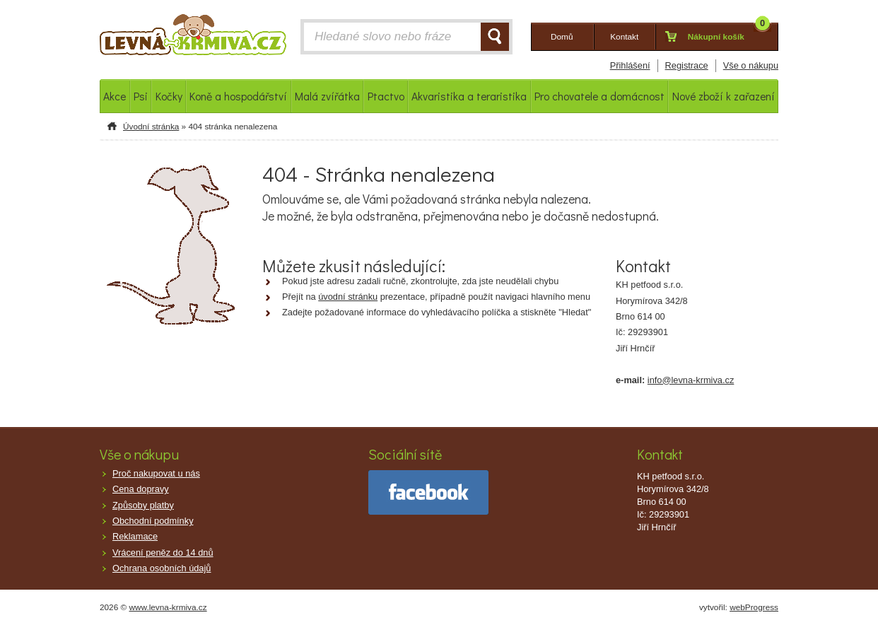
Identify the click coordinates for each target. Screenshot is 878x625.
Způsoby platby (143, 505)
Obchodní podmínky (153, 520)
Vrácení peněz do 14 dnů (162, 552)
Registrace (686, 65)
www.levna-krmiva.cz (168, 607)
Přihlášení (630, 65)
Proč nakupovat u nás (156, 473)
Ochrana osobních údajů (161, 568)
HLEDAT (495, 37)
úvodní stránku (347, 296)
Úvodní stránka (151, 127)
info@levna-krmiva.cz (691, 380)
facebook (428, 492)
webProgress (754, 607)
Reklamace (135, 536)
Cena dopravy (140, 489)
